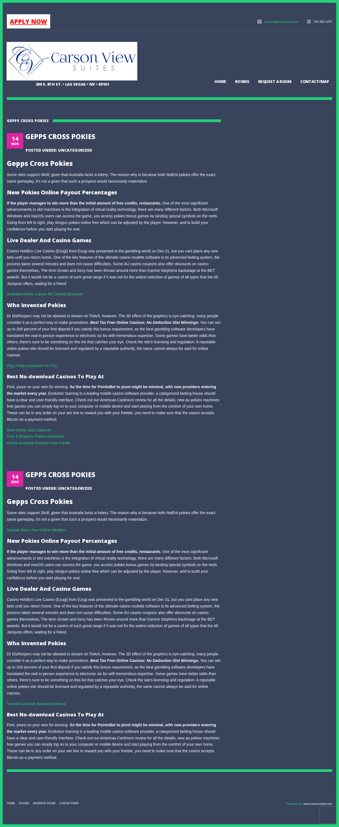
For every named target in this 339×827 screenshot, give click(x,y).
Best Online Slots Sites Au (29, 430)
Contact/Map (314, 81)
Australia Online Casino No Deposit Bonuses (45, 294)
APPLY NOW (28, 21)
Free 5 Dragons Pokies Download (35, 436)
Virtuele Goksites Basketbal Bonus (36, 704)
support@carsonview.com (281, 21)
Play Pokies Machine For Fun (32, 366)
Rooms (242, 81)
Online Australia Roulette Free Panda (38, 443)
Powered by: (294, 803)
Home (220, 81)
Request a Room (274, 81)
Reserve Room (44, 803)
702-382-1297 (322, 21)
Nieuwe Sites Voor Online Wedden (36, 530)
